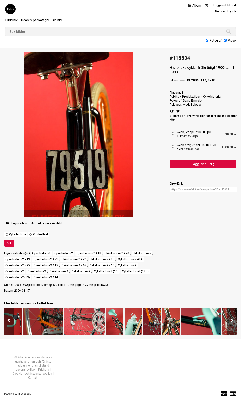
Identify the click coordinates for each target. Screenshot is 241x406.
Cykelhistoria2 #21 (46, 259)
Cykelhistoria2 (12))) (135, 271)
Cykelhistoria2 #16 (74, 265)
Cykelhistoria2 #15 (102, 265)
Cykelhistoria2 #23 (102, 259)
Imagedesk (24, 393)
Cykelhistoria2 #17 (46, 265)
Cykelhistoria (17, 234)
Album (196, 5)
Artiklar (57, 20)
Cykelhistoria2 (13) (17, 277)
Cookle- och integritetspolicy (32, 373)
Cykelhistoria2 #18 (89, 253)
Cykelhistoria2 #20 (117, 253)
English (231, 11)
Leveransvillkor (26, 369)
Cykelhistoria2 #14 (46, 277)
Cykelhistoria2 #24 (130, 259)
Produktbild (40, 234)
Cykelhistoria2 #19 (17, 259)
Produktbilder (191, 96)
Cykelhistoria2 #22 (74, 259)
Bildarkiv (11, 20)
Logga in (219, 5)
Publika (174, 96)
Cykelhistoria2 (41, 253)
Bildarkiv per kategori (35, 20)
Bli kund (230, 5)
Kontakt (33, 378)
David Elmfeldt (192, 101)
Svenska (220, 11)
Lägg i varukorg (203, 164)
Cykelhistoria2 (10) (106, 271)
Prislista (43, 369)
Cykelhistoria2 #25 (17, 265)
